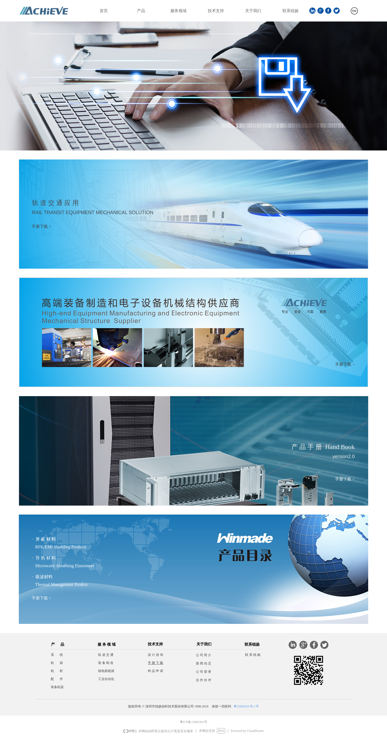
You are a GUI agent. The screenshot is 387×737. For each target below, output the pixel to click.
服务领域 (178, 11)
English (354, 13)
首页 (104, 11)
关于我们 (253, 11)
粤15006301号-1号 (246, 706)
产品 (141, 11)
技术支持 (216, 11)
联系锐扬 (290, 11)
